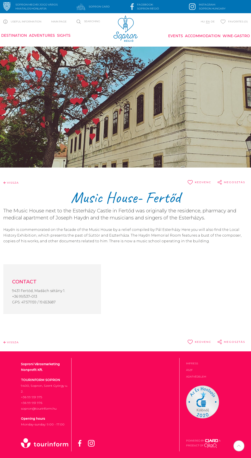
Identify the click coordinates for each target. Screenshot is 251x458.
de (213, 21)
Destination (14, 35)
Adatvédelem (196, 376)
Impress (192, 363)
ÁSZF (189, 370)
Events (175, 36)
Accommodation (202, 36)
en (208, 21)
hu (203, 21)
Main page (59, 21)
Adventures (42, 35)
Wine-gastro (236, 36)
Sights (63, 35)
